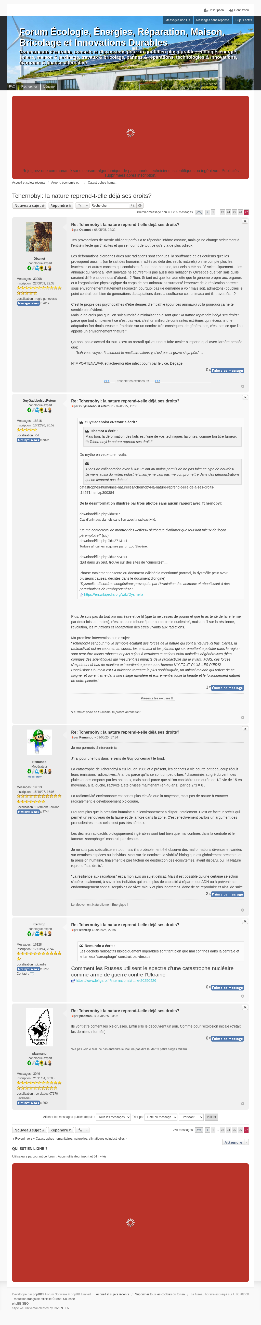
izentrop (39, 924)
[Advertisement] (130, 133)
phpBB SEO (20, 1303)
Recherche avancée (140, 205)
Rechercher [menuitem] (29, 86)
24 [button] (228, 212)
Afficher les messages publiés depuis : (87, 1117)
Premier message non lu (153, 212)
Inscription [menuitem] (217, 10)
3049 (36, 1074)
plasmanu (39, 1053)
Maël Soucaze (65, 1299)
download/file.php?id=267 (100, 514)
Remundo (39, 762)
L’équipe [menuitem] (49, 86)
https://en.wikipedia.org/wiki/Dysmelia (113, 594)
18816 (37, 421)
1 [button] (213, 212)
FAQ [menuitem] (12, 86)
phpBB (37, 1294)
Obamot (39, 258)
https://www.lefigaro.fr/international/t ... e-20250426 (116, 980)
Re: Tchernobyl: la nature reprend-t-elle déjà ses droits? (125, 224)
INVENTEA (61, 1308)
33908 (37, 279)
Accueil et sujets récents (112, 1294)
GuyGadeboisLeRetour (39, 400)
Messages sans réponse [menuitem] (212, 20)
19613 (37, 787)
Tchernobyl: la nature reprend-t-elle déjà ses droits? (82, 195)
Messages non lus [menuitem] (177, 20)
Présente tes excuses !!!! (132, 381)
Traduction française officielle (32, 1299)
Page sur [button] (199, 212)
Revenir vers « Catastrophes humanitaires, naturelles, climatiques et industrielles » (71, 1138)
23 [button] (222, 212)
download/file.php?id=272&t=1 (103, 557)
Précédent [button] (207, 212)
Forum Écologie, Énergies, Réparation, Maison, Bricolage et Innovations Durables (122, 37)
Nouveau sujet (28, 205)
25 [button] (234, 212)
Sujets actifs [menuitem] (244, 20)
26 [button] (240, 212)
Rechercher (133, 205)
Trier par (154, 1117)
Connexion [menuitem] (241, 10)
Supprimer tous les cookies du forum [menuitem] (160, 1294)
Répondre (59, 205)
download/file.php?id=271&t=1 (103, 541)
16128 (37, 944)
